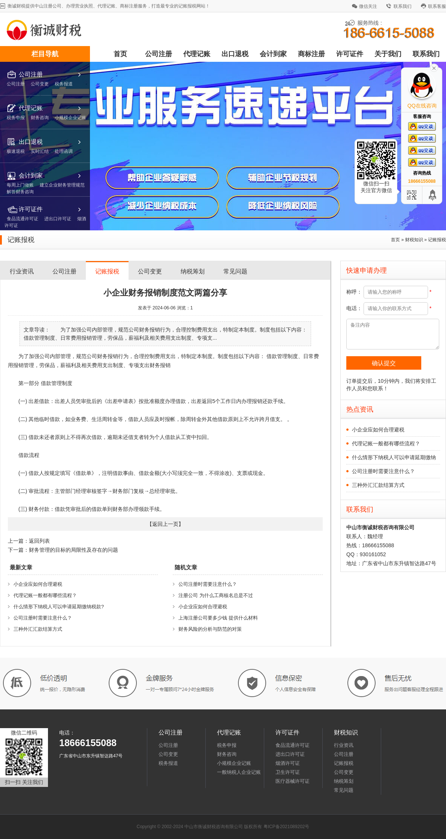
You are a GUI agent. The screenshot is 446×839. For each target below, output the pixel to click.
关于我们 (387, 54)
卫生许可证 (287, 772)
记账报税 (437, 239)
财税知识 (414, 239)
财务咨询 (226, 754)
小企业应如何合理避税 (37, 584)
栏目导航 (44, 54)
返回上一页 (165, 524)
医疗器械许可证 (292, 781)
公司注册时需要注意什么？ (42, 618)
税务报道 (168, 763)
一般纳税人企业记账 (239, 772)
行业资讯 (22, 271)
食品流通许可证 (292, 745)
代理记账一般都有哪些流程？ (45, 595)
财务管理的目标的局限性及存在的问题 (73, 550)
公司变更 (150, 271)
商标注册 (311, 54)
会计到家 (273, 54)
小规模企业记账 (234, 763)
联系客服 (437, 6)
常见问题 (235, 271)
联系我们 (403, 6)
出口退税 (235, 54)
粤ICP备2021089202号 (286, 826)
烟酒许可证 (287, 763)
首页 (120, 54)
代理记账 (196, 54)
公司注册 (158, 54)
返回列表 (39, 541)
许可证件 (349, 54)
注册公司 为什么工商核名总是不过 (215, 595)
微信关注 (368, 6)
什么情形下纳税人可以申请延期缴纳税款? (58, 606)
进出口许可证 (290, 754)
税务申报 (226, 745)
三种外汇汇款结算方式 (37, 629)
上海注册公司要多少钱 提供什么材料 (218, 618)
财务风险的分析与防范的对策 (210, 629)
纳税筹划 (193, 271)
